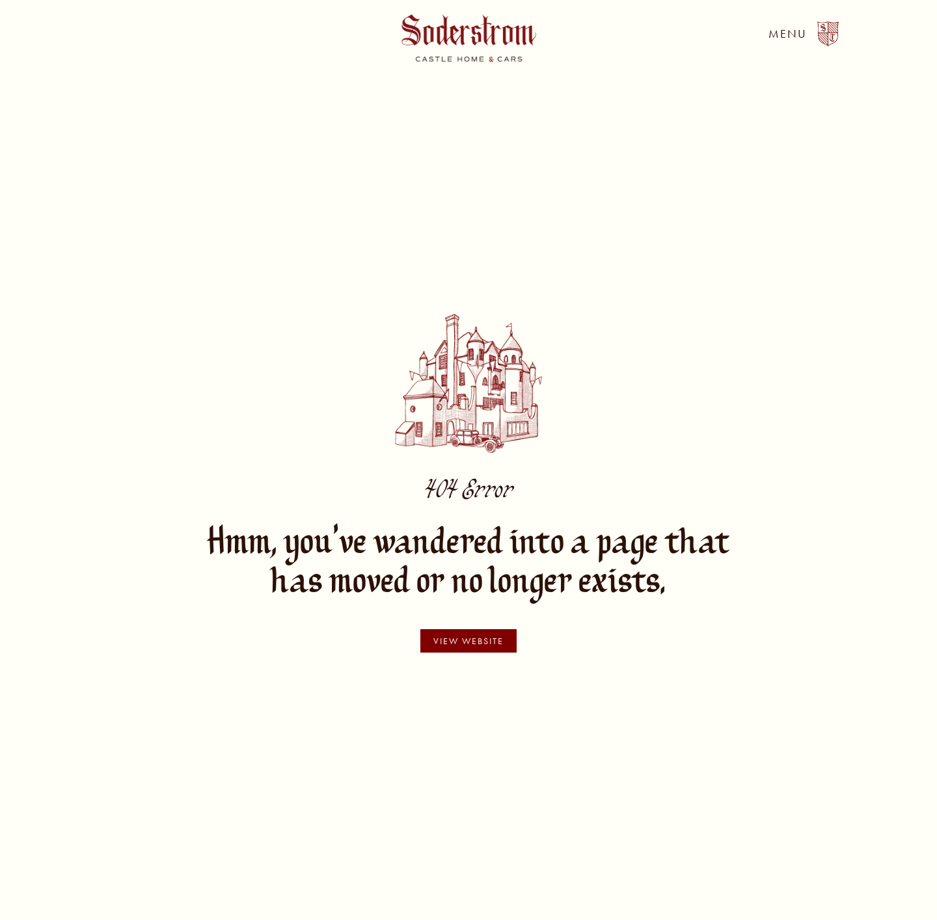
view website (468, 641)
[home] (468, 38)
